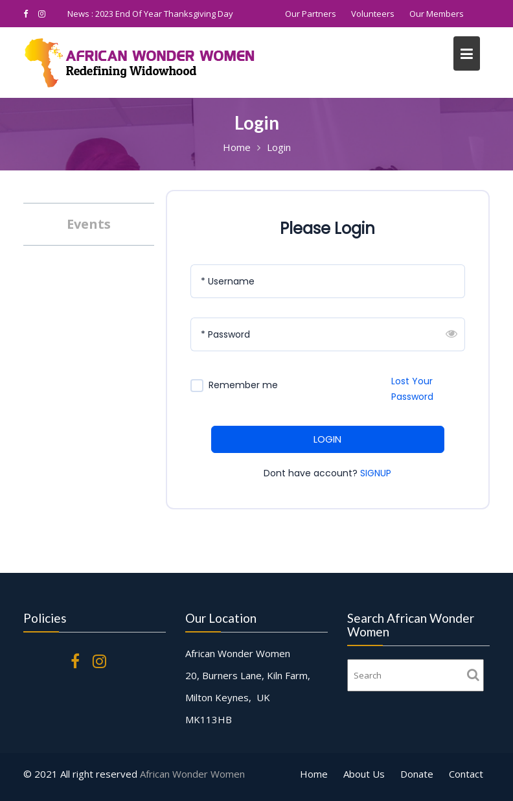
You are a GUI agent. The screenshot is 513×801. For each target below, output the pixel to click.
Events (89, 224)
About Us (364, 773)
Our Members (436, 13)
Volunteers (372, 13)
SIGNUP (375, 473)
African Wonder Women (192, 773)
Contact (466, 773)
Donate (416, 773)
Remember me (243, 385)
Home (314, 773)
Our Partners (310, 13)
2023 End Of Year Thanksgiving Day (164, 13)
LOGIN (327, 439)
